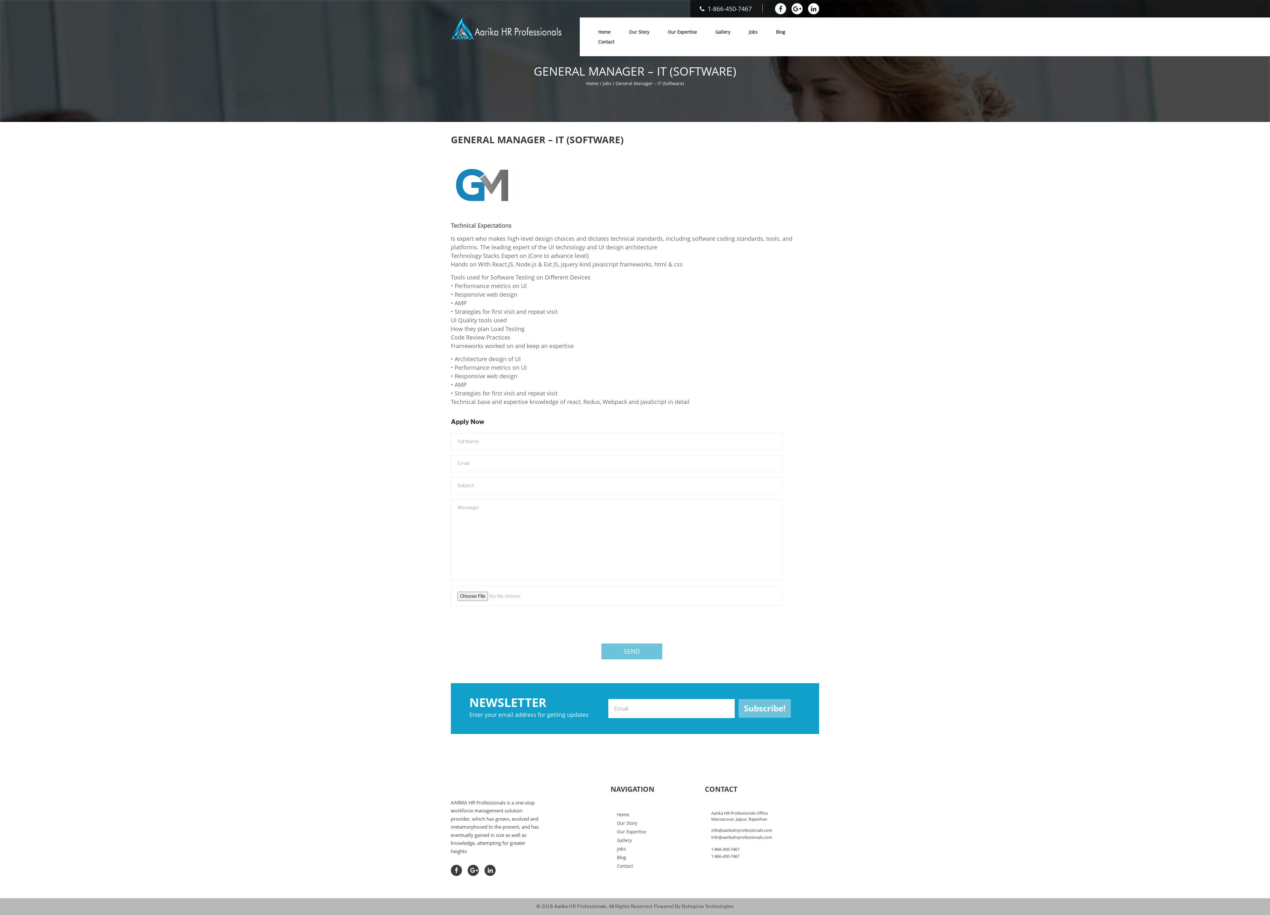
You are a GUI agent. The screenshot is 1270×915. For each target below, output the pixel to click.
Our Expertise (682, 32)
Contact (606, 42)
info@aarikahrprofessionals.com (741, 830)
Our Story (639, 32)
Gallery (722, 32)
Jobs (753, 32)
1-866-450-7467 (726, 9)
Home (604, 32)
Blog (780, 32)
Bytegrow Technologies (708, 906)
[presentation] (499, 623)
